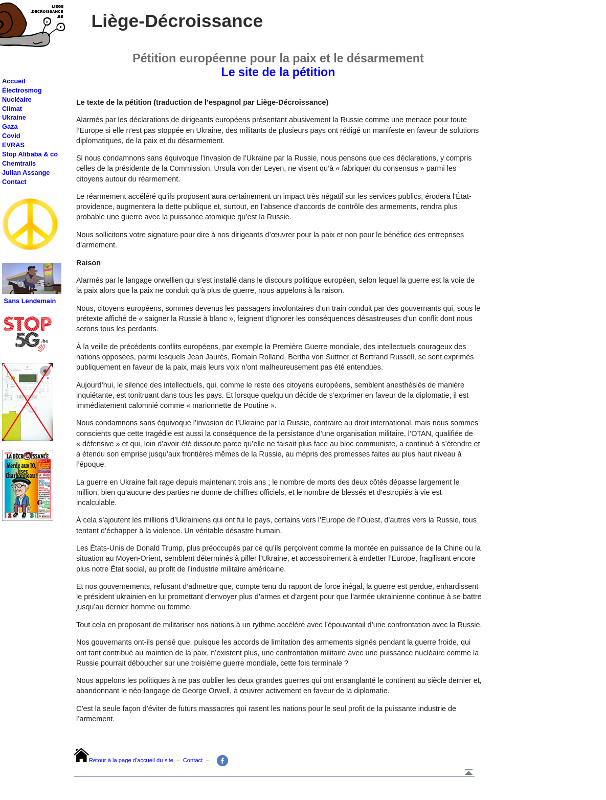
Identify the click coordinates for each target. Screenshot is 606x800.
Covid (11, 136)
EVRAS (13, 145)
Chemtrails (19, 163)
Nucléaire (17, 99)
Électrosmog (22, 90)
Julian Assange (26, 172)
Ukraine (14, 117)
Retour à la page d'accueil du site (131, 760)
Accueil (14, 81)
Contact (14, 182)
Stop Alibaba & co (30, 154)
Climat (12, 108)
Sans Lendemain (30, 301)
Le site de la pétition (278, 72)
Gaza (10, 126)
